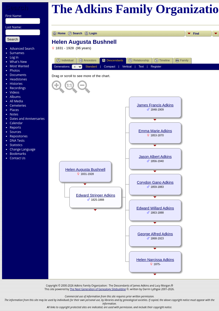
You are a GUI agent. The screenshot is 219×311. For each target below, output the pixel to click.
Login (93, 33)
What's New (18, 62)
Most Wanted (19, 66)
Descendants (112, 60)
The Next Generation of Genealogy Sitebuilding (98, 289)
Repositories (19, 136)
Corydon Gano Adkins (155, 182)
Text (141, 66)
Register (156, 66)
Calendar (16, 123)
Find (196, 33)
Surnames (17, 53)
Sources (15, 132)
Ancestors (87, 60)
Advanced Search (22, 48)
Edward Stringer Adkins (95, 195)
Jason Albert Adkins (155, 157)
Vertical (127, 66)
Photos (15, 70)
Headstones (18, 79)
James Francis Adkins (155, 105)
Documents (18, 75)
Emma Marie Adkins (155, 131)
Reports (15, 127)
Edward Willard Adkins (155, 208)
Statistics (16, 145)
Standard (91, 66)
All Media (16, 101)
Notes (14, 114)
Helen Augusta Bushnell (85, 169)
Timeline (162, 60)
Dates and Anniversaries (27, 118)
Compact (109, 66)
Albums (15, 97)
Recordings (18, 88)
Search (16, 7)
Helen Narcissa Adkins (155, 260)
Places (14, 110)
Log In (14, 57)
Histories (16, 83)
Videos (14, 92)
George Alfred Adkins (155, 234)
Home (62, 33)
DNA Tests (17, 140)
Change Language (22, 149)
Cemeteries (18, 105)
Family (182, 60)
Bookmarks (18, 154)
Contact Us (17, 158)
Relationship (139, 60)
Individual (65, 60)
